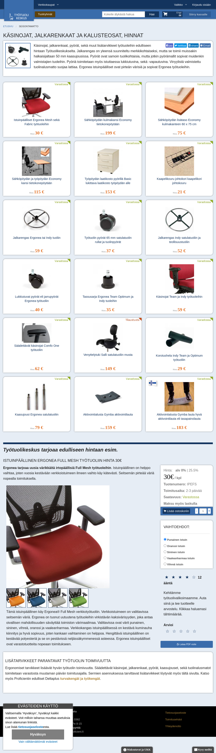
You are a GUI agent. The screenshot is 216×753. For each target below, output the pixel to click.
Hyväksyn (38, 734)
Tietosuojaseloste (175, 712)
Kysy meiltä (203, 750)
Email (205, 45)
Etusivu (8, 26)
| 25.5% (187, 470)
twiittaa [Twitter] (180, 45)
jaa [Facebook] (169, 45)
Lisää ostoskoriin (176, 511)
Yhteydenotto (173, 726)
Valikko (178, 4)
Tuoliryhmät (45, 14)
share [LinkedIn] (193, 45)
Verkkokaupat (46, 4)
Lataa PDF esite (186, 644)
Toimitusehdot (173, 719)
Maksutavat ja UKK (137, 750)
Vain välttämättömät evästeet (38, 741)
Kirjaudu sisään (201, 4)
